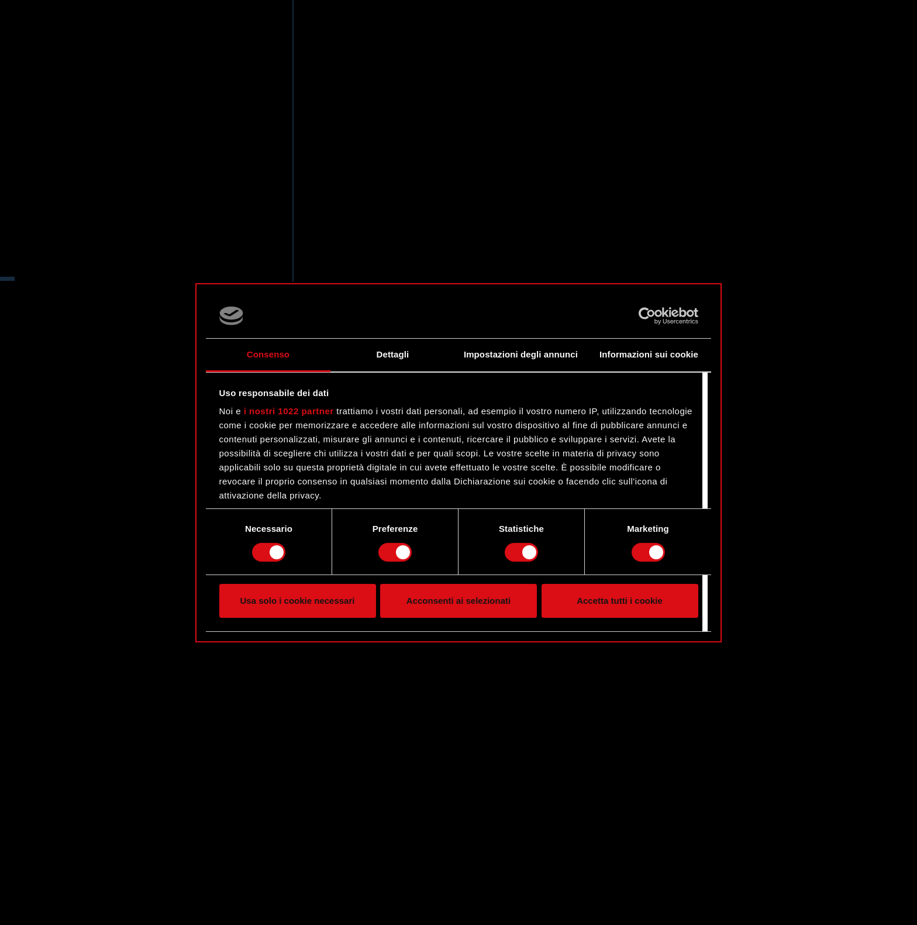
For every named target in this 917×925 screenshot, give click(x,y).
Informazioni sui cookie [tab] (648, 354)
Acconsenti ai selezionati (458, 601)
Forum (85, 268)
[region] (147, 462)
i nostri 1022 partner (289, 411)
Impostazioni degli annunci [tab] (521, 354)
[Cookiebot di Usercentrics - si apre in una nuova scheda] (647, 316)
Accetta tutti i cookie (620, 601)
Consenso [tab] (268, 354)
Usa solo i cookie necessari (297, 601)
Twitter (86, 291)
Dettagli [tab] (393, 354)
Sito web (90, 246)
